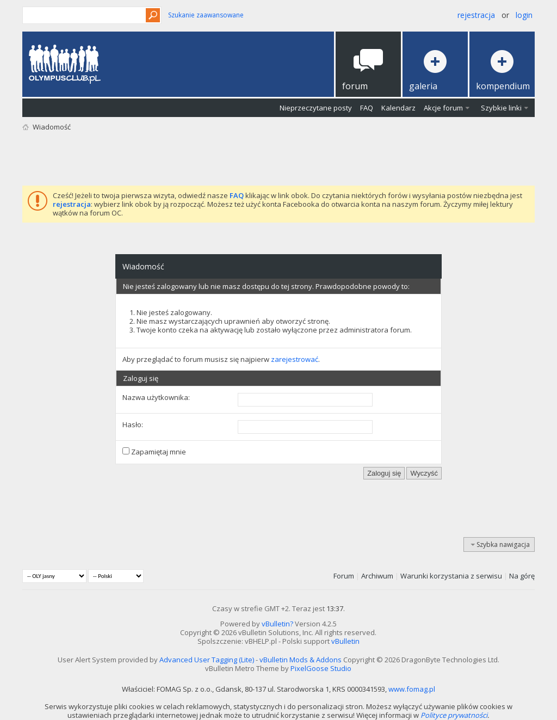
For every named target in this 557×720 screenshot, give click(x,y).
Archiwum (377, 576)
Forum (343, 576)
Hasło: (132, 424)
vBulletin (345, 641)
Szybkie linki (501, 108)
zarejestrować (294, 359)
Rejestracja (476, 15)
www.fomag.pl (411, 689)
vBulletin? (277, 624)
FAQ (366, 108)
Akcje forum (443, 108)
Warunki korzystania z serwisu (451, 576)
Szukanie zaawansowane (206, 15)
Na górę (522, 576)
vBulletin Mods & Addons (300, 659)
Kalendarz (398, 108)
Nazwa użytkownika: (156, 397)
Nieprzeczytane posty (316, 108)
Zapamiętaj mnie (154, 451)
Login (524, 15)
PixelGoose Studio (320, 668)
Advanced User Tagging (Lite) (206, 659)
